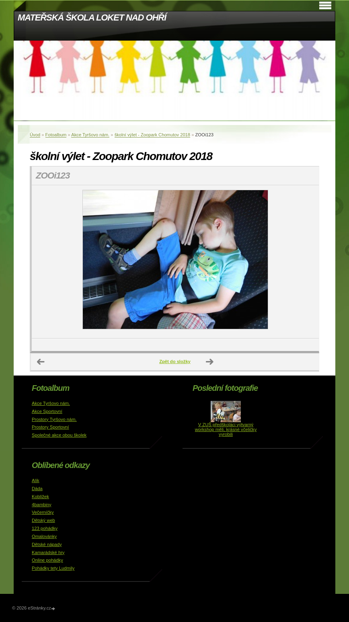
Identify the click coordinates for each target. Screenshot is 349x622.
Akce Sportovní (47, 411)
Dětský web (43, 520)
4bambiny (41, 504)
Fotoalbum (56, 134)
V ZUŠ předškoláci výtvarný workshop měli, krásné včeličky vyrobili (226, 429)
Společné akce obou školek (59, 435)
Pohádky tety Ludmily (53, 568)
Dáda (37, 488)
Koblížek (40, 496)
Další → (210, 362)
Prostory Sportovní (50, 427)
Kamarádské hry (48, 552)
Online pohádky (47, 560)
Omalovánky (44, 536)
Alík (35, 480)
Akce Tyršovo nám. (90, 134)
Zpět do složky (175, 361)
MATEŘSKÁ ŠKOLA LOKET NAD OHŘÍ (92, 17)
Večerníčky (43, 512)
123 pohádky (44, 528)
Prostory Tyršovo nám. (54, 419)
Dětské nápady (47, 544)
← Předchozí (41, 362)
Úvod (35, 134)
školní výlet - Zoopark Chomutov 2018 (152, 134)
